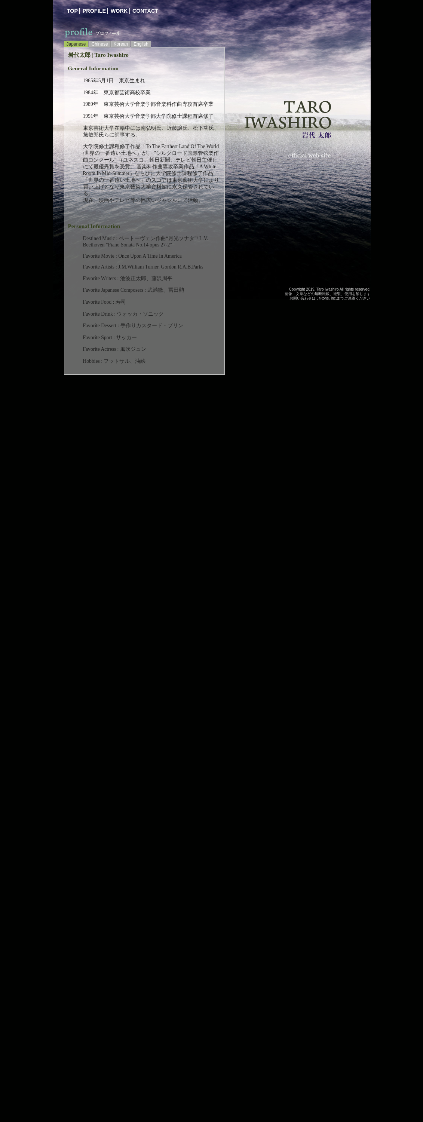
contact (145, 11)
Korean (121, 44)
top (72, 11)
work (119, 11)
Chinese (100, 44)
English (141, 44)
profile (94, 11)
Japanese (76, 44)
